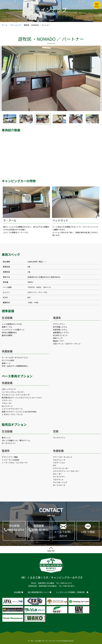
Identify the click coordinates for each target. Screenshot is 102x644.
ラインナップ (15, 25)
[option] (51, 78)
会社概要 (17, 592)
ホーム (4, 25)
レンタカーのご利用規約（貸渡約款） (71, 592)
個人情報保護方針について (38, 592)
